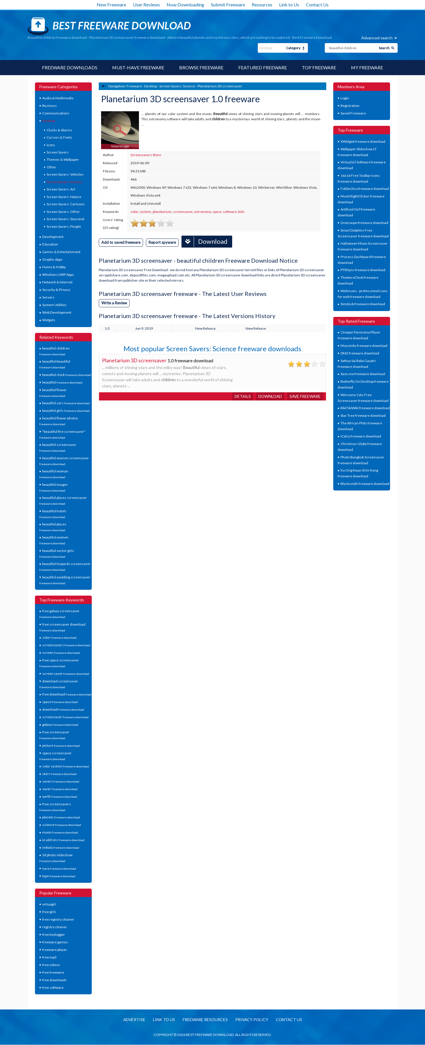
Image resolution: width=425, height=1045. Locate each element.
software (230, 211)
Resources (262, 4)
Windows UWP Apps (58, 274)
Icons (51, 145)
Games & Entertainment (61, 252)
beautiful (62, 382)
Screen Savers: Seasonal (65, 219)
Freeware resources (205, 1020)
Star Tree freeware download (363, 415)
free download (66, 694)
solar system (65, 766)
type (58, 876)
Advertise (133, 1020)
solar (59, 637)
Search (384, 48)
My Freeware (367, 67)
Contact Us (317, 4)
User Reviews (146, 4)
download (63, 709)
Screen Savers (58, 152)
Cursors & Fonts (59, 137)
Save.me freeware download (363, 374)
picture (61, 745)
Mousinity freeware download (364, 345)
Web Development (56, 312)
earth (59, 796)
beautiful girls (66, 411)
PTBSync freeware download (363, 270)
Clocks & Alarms (59, 130)
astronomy (202, 211)
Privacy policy (252, 1020)
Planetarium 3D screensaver (219, 86)
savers (60, 781)
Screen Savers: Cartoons (66, 204)
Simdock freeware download (363, 304)
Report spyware (162, 242)
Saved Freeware (353, 113)
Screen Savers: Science (64, 182)
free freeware (53, 972)
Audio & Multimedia (57, 98)
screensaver (65, 717)
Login (345, 98)
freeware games (55, 942)
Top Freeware (319, 67)
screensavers (66, 645)
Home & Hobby (54, 267)
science (61, 825)
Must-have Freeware (138, 67)
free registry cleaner (58, 919)
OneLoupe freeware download (364, 222)
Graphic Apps (52, 259)
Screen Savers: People (64, 226)
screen (61, 652)
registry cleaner (54, 927)
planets (61, 817)
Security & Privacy (56, 289)
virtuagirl (49, 904)
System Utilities (54, 305)
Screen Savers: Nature (64, 197)
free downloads (54, 980)
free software (53, 987)
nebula (60, 847)
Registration (350, 105)
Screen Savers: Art (61, 189)
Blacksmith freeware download (365, 483)
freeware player (54, 949)
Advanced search (377, 37)
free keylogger (53, 934)
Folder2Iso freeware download (365, 188)
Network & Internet (57, 282)
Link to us (163, 1020)
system (145, 211)
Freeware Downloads (69, 67)
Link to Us (289, 4)
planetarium (162, 211)
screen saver (65, 673)
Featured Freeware (262, 67)
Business (49, 105)
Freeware (134, 86)
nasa (59, 868)
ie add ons (63, 840)
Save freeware (305, 395)
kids (241, 211)
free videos (51, 965)
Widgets (48, 320)
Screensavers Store (146, 155)
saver (59, 789)
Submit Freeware (228, 4)
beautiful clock (66, 375)
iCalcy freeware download (361, 436)
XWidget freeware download (363, 141)
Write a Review (114, 302)
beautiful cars (66, 403)
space (60, 702)
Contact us (290, 1020)
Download (204, 241)
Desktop (48, 121)
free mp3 (49, 957)
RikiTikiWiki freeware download (365, 408)
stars (59, 774)
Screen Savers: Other (63, 211)
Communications (55, 113)
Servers (48, 297)
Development (53, 236)
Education (50, 244)
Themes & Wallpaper (63, 160)
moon (60, 832)
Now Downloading (185, 4)
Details (240, 395)
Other (51, 167)
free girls (49, 912)
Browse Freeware (201, 67)
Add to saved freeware (120, 242)
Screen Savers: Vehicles (65, 174)
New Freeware (111, 4)
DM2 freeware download (360, 353)
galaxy (60, 724)
